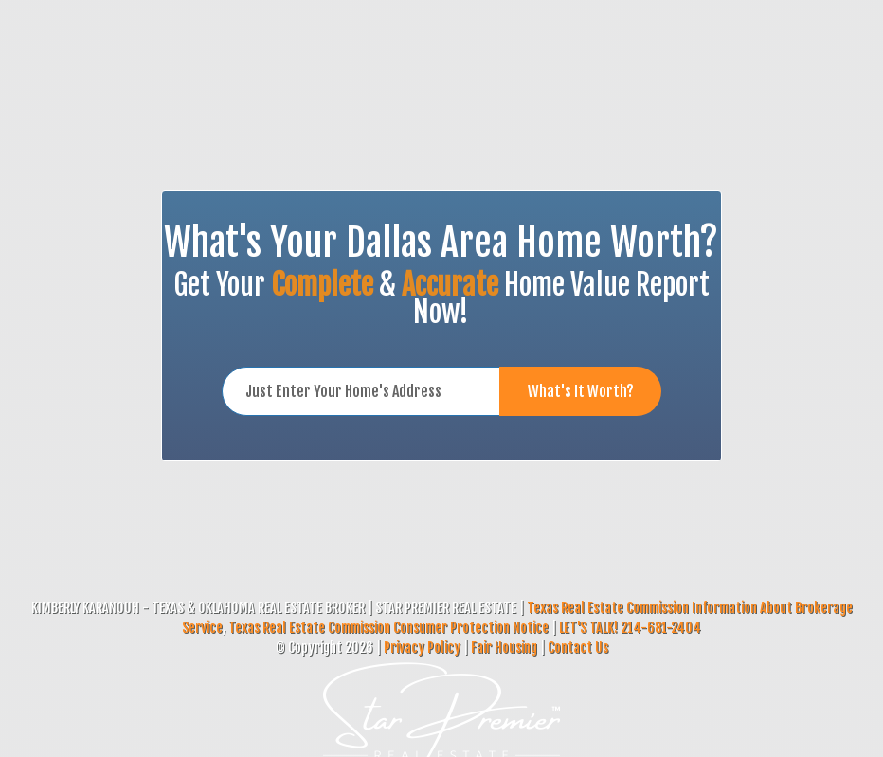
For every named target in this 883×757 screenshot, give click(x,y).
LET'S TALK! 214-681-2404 (630, 628)
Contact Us (578, 648)
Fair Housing (504, 648)
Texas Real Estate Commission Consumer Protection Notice (388, 628)
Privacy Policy (422, 648)
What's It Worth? (581, 391)
